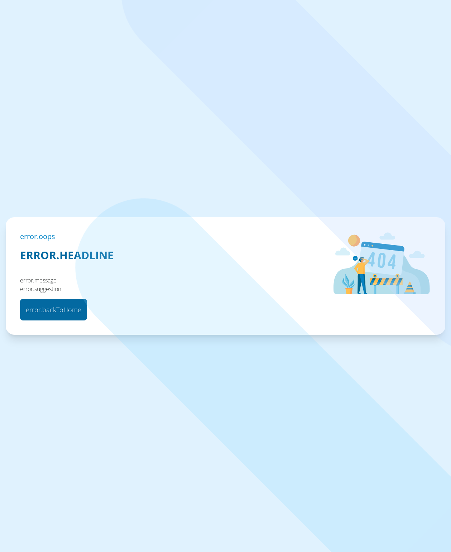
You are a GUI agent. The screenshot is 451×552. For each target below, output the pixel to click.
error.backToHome (53, 309)
